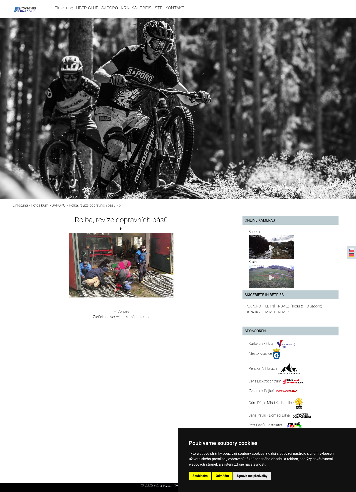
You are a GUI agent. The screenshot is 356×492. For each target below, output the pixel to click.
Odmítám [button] (222, 476)
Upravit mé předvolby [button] (252, 476)
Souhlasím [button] (200, 476)
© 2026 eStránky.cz (157, 485)
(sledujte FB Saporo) (306, 306)
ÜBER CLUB (87, 7)
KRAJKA (129, 7)
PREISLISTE (151, 7)
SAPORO (109, 7)
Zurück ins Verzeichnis (110, 317)
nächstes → (140, 317)
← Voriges (121, 311)
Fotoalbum (39, 205)
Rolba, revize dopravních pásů (92, 205)
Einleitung (64, 7)
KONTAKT (174, 7)
